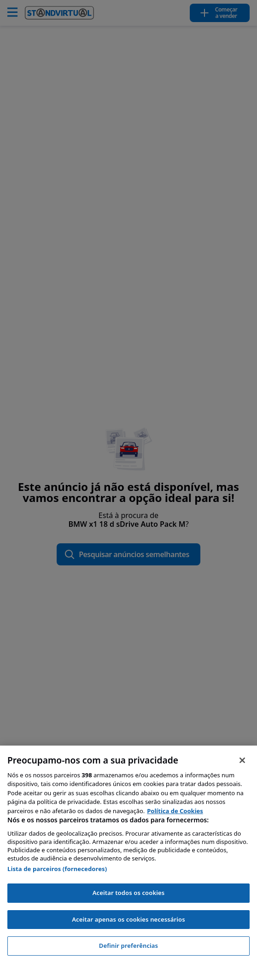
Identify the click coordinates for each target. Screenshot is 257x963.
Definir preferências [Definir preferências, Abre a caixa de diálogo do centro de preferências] (128, 945)
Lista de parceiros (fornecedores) (57, 869)
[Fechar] (242, 760)
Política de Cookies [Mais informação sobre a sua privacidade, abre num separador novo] (175, 811)
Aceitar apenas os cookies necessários (128, 919)
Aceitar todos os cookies (129, 893)
